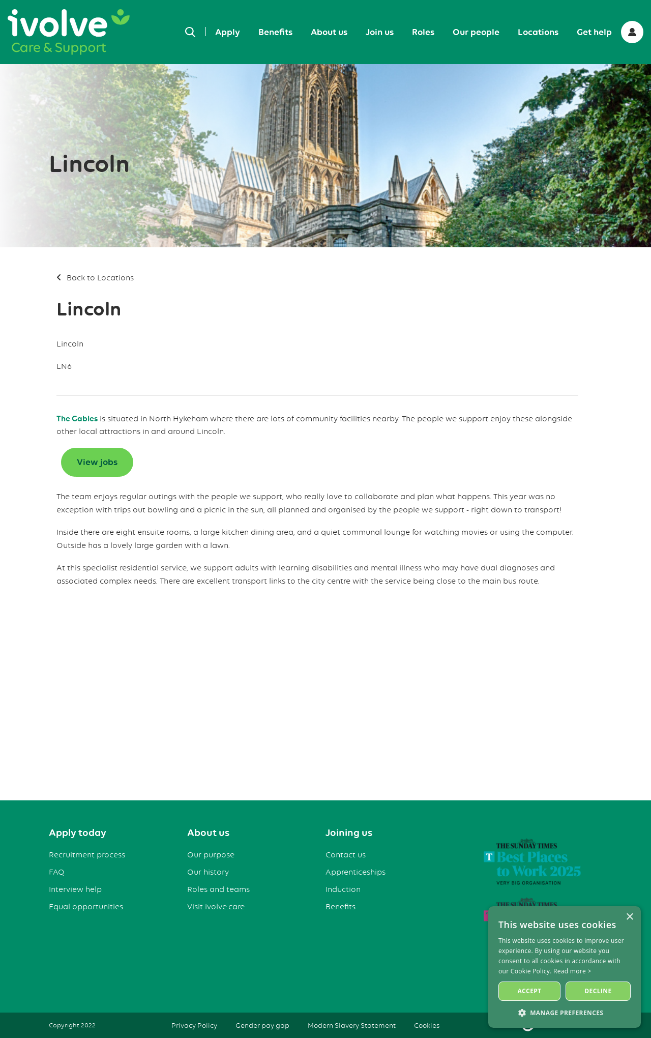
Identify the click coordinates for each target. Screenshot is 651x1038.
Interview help (75, 889)
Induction (343, 889)
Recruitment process (87, 854)
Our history (208, 872)
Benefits (275, 32)
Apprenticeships (356, 872)
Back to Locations (100, 277)
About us (329, 32)
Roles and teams (218, 889)
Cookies (426, 1025)
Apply (227, 32)
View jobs (97, 462)
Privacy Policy (194, 1025)
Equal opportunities (86, 906)
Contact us (346, 854)
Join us (380, 32)
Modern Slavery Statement (352, 1025)
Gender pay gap (262, 1025)
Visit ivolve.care (216, 906)
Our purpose (210, 854)
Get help (594, 32)
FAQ (57, 872)
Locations (538, 32)
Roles (423, 32)
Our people (476, 32)
